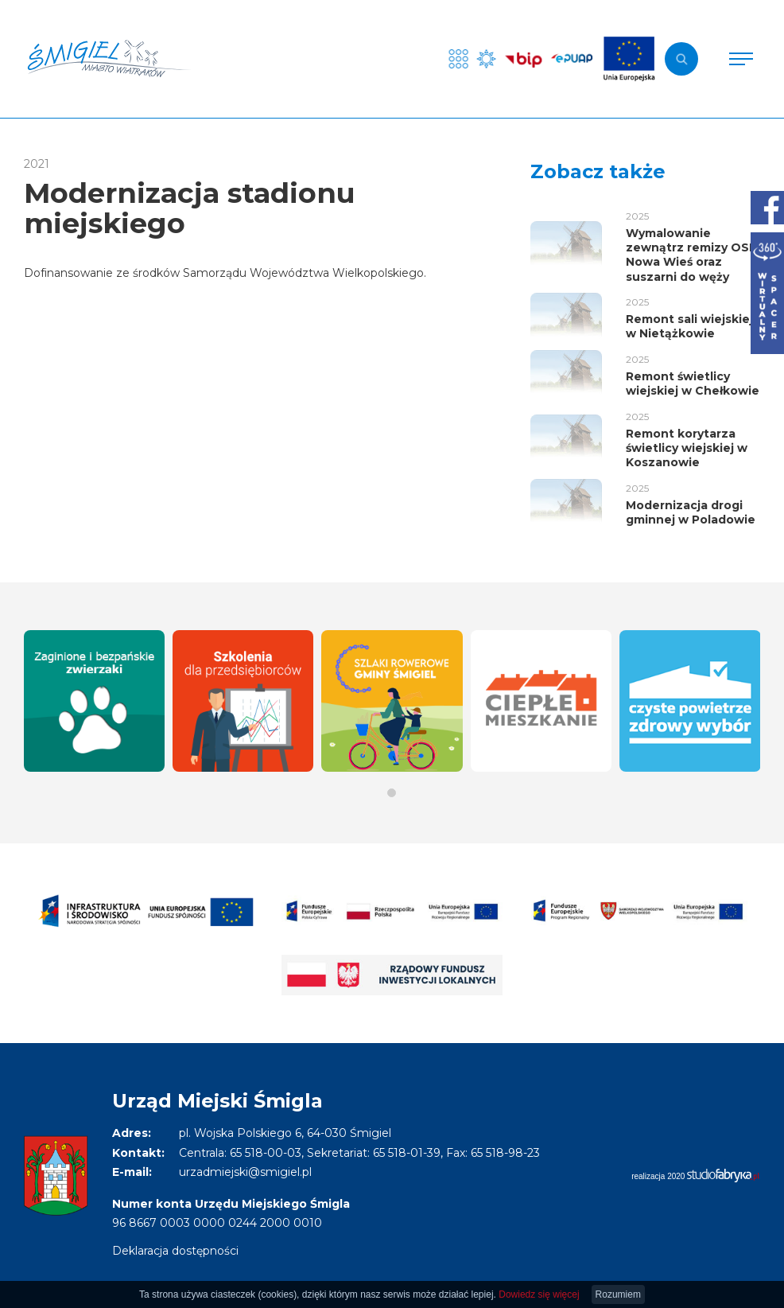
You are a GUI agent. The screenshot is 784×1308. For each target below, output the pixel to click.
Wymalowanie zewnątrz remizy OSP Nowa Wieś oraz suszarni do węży (691, 255)
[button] (391, 792)
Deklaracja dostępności (175, 1251)
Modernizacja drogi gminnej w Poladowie (690, 512)
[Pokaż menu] (741, 59)
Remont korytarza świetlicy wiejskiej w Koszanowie (686, 447)
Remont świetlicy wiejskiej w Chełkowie (692, 383)
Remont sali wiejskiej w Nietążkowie (689, 326)
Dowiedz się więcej (539, 1294)
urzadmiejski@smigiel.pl (245, 1172)
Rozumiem (618, 1294)
